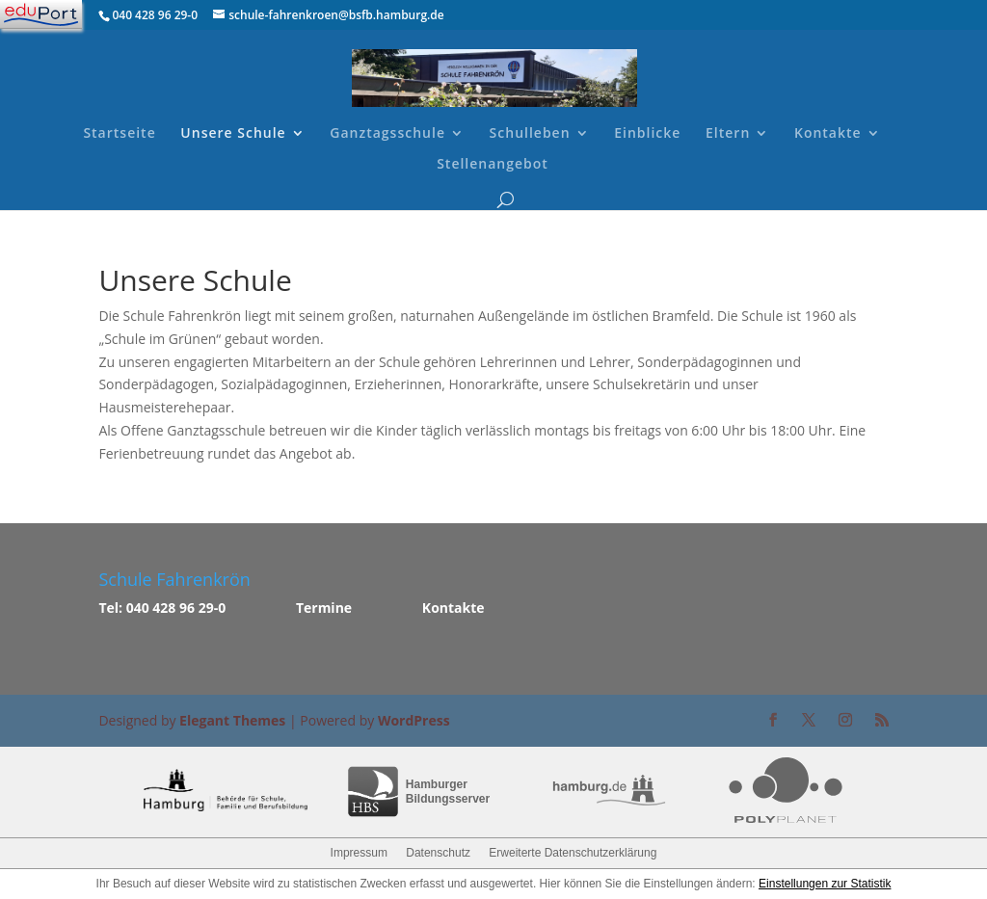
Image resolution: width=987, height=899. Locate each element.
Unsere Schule (232, 134)
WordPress (414, 720)
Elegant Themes (232, 720)
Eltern (728, 134)
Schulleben (530, 134)
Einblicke (647, 134)
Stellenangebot (492, 164)
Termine (324, 607)
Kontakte (828, 134)
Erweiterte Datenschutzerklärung (572, 852)
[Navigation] (41, 14)
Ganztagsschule (387, 134)
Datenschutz (438, 852)
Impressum (359, 852)
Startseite (119, 134)
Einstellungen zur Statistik (825, 883)
